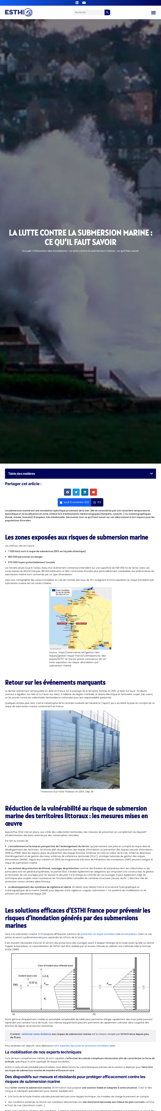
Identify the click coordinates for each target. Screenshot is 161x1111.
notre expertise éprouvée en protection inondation (81, 1045)
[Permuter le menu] (153, 12)
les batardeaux (129, 934)
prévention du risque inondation (98, 934)
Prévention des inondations (50, 251)
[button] (151, 473)
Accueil (26, 251)
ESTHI (41, 934)
